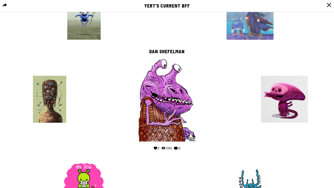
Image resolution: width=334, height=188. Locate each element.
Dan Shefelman (167, 51)
